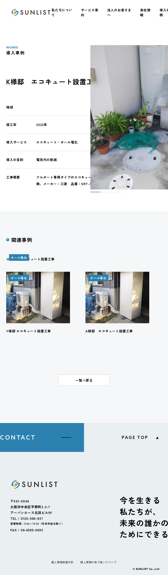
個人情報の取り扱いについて (98, 562)
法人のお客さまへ (119, 12)
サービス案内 (89, 12)
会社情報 (145, 12)
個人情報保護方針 (62, 562)
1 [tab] (92, 194)
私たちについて (61, 12)
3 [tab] (115, 194)
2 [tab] (104, 194)
